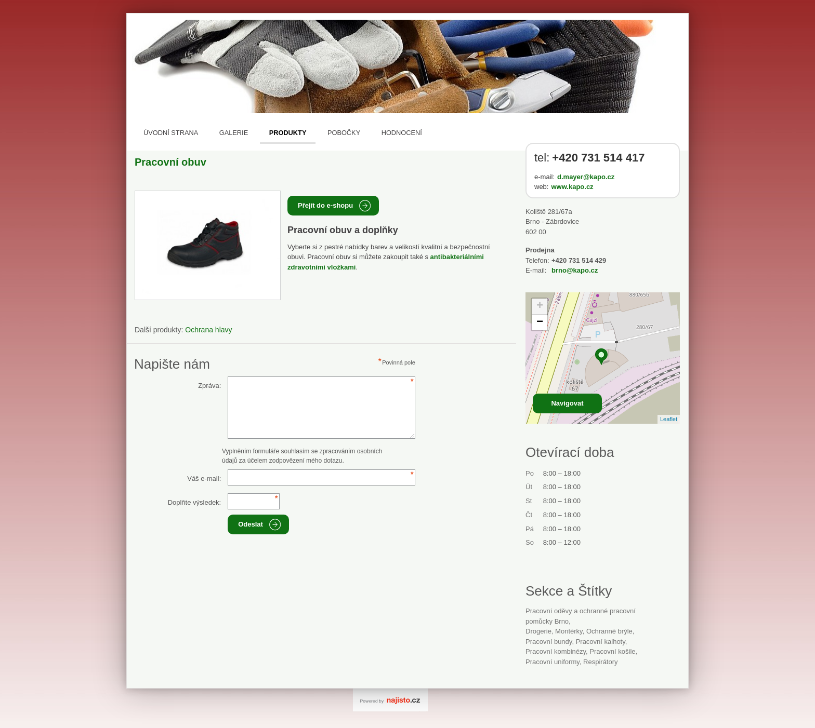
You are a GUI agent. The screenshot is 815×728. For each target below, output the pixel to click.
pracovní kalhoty (600, 641)
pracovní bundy (548, 641)
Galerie (233, 133)
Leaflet (668, 419)
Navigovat (567, 403)
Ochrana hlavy (208, 330)
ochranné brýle (609, 631)
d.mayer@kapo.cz (585, 177)
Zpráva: (209, 385)
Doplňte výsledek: (194, 502)
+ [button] (539, 306)
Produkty (288, 133)
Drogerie (538, 631)
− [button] (539, 322)
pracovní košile (612, 651)
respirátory (600, 662)
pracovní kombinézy (555, 651)
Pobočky (343, 133)
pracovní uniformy (552, 662)
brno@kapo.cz (574, 270)
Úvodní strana (170, 133)
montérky (569, 631)
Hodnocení (402, 133)
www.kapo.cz (572, 187)
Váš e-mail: (204, 478)
